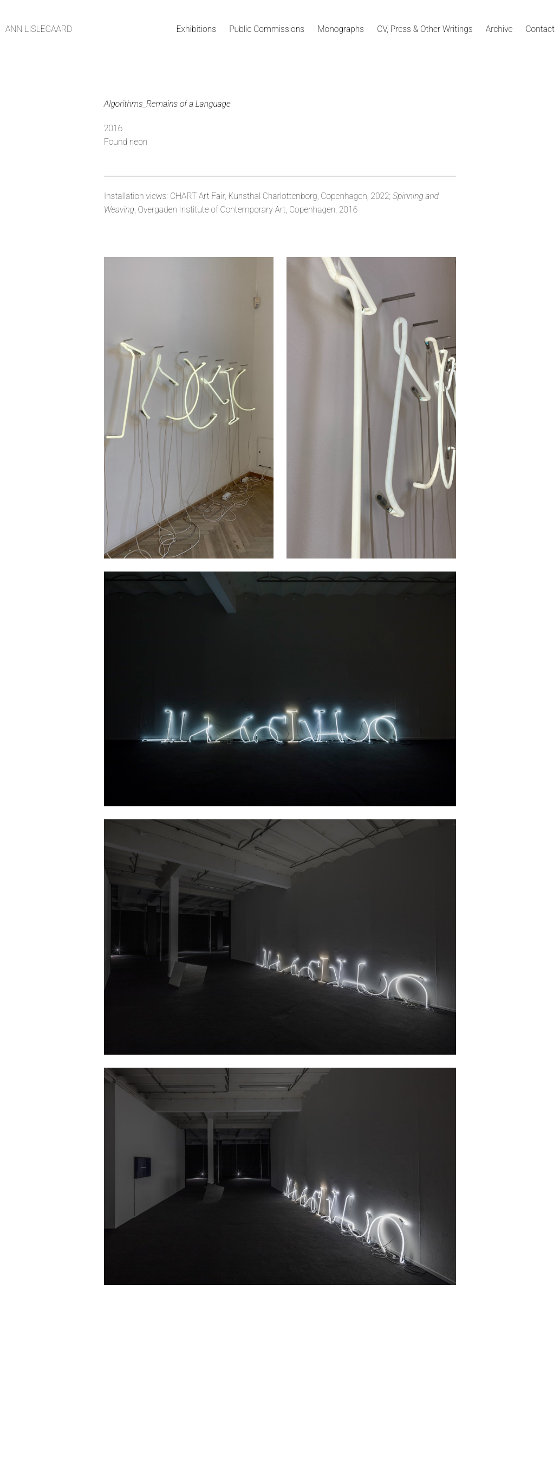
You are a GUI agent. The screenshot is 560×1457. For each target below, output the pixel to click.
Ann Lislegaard (38, 29)
